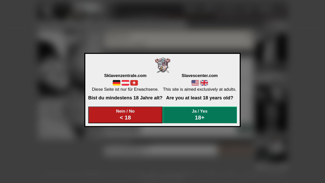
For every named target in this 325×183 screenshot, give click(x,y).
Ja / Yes (200, 115)
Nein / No (125, 115)
